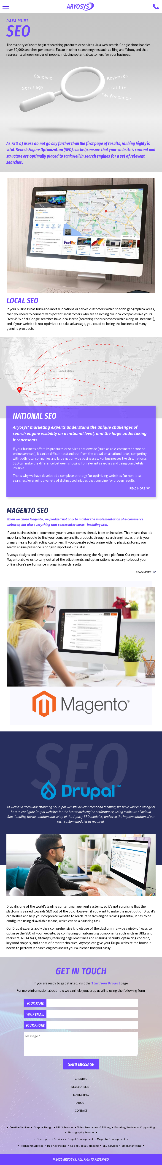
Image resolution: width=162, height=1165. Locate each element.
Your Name (35, 1003)
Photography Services (81, 1132)
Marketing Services (32, 1145)
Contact (81, 1110)
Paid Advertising (56, 1145)
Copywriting (147, 1127)
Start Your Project (105, 983)
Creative (81, 1079)
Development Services (50, 1139)
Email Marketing (131, 1145)
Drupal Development (80, 1139)
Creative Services (20, 1127)
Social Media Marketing (84, 1145)
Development (81, 1087)
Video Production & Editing (94, 1127)
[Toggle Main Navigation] (6, 7)
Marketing (81, 1095)
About (81, 1103)
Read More (137, 488)
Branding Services (125, 1127)
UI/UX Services (64, 1127)
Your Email (35, 1014)
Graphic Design (43, 1127)
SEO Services (110, 1145)
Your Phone (35, 1025)
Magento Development (111, 1139)
